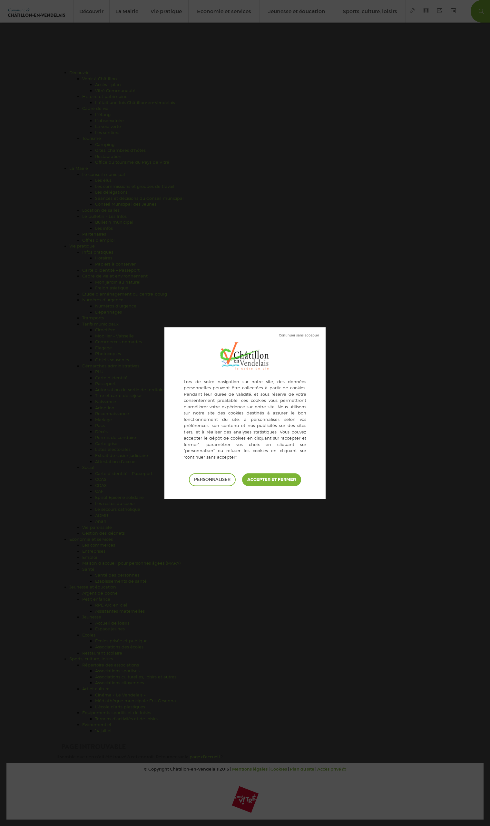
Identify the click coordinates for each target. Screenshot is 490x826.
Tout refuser (299, 335)
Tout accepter (271, 479)
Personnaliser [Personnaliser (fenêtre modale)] (212, 479)
